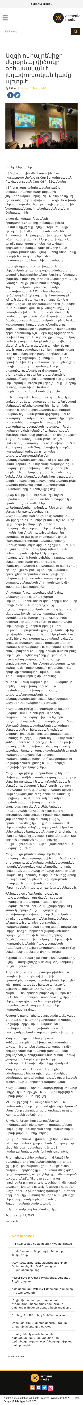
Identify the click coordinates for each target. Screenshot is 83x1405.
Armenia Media (41, 4)
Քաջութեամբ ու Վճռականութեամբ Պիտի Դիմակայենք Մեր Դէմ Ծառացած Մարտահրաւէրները (40, 1266)
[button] (5, 18)
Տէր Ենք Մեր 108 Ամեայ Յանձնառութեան (39, 1315)
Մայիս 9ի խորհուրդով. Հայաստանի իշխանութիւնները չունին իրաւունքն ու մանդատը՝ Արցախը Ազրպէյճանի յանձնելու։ (42, 1304)
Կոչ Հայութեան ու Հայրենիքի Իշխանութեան (42, 1243)
